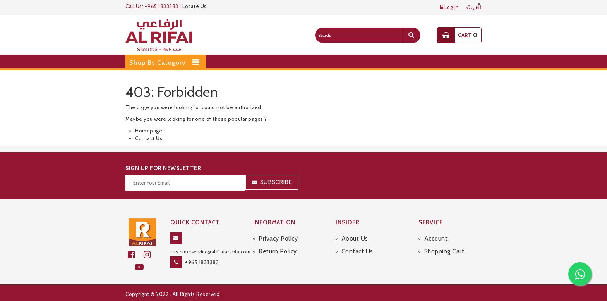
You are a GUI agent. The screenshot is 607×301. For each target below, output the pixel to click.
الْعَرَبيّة (473, 7)
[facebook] (136, 254)
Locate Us (194, 6)
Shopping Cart (444, 251)
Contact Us (148, 138)
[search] (411, 35)
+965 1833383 (202, 262)
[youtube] (142, 267)
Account (436, 238)
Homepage (148, 130)
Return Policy (278, 251)
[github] (151, 254)
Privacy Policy (278, 238)
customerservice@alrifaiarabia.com (210, 252)
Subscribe (276, 182)
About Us (354, 238)
